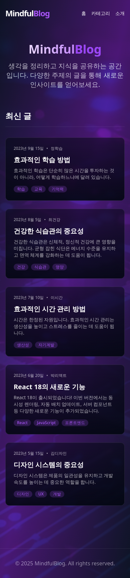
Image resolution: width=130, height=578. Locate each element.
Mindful (27, 13)
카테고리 (100, 13)
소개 (120, 13)
